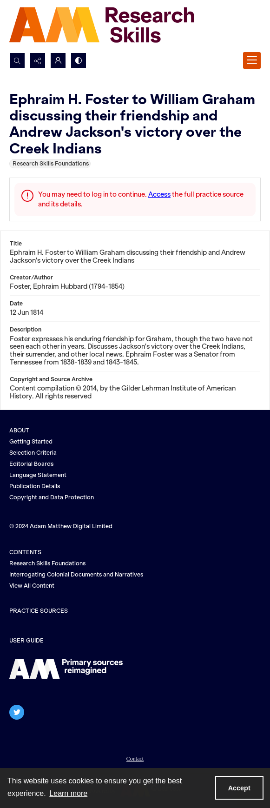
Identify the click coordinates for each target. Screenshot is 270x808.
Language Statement (37, 474)
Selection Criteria (33, 452)
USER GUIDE (26, 640)
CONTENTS (25, 552)
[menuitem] (135, 757)
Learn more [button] (68, 793)
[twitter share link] (16, 712)
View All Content (31, 585)
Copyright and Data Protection (51, 497)
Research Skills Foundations (47, 563)
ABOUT (19, 430)
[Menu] (252, 60)
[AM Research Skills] (102, 26)
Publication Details (34, 486)
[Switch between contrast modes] (78, 60)
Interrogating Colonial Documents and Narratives (76, 574)
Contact (135, 758)
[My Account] (58, 60)
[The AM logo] (66, 669)
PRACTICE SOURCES (38, 610)
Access (159, 194)
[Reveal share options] (37, 60)
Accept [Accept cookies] (239, 788)
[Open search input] (17, 60)
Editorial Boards (31, 463)
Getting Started (31, 441)
